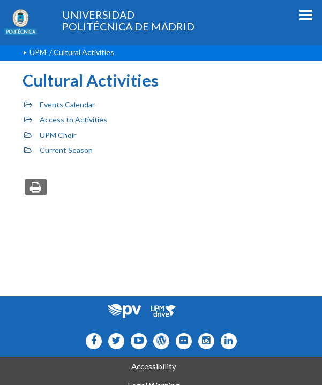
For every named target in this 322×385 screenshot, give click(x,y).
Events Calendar (59, 104)
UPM (37, 52)
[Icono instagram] (203, 340)
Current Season (58, 150)
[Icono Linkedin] (226, 340)
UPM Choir (50, 135)
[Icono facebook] (91, 340)
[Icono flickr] (113, 340)
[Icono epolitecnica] (158, 340)
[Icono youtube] (136, 340)
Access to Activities (65, 119)
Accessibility (153, 366)
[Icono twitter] (181, 340)
